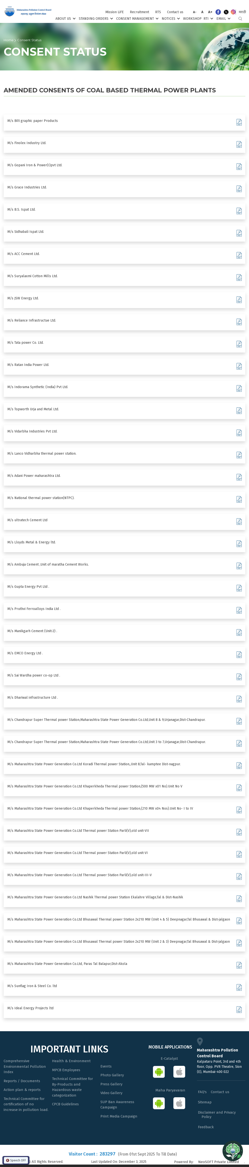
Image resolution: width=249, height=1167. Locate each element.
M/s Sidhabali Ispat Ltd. (25, 232)
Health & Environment (71, 1061)
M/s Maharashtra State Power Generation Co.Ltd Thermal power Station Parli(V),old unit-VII (78, 831)
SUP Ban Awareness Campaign (117, 1105)
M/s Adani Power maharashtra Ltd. (34, 476)
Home (9, 40)
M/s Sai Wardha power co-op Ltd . (33, 675)
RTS (158, 12)
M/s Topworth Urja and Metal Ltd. (33, 409)
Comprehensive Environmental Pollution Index (25, 1066)
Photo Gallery (112, 1075)
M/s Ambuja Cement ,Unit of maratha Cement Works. (48, 564)
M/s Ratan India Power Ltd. (28, 365)
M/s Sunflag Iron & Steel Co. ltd (32, 986)
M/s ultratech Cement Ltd (27, 520)
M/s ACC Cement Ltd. (23, 254)
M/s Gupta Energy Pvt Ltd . (28, 587)
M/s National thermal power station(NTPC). (40, 498)
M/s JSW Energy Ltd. (23, 298)
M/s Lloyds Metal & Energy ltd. (31, 542)
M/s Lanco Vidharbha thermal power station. (41, 453)
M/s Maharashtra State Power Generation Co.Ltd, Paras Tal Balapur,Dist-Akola (67, 964)
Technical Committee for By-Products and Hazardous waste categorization (72, 1087)
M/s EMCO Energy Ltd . (25, 653)
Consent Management (137, 18)
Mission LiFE (114, 12)
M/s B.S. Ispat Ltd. (21, 209)
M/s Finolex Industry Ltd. (26, 143)
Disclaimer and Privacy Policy (217, 1114)
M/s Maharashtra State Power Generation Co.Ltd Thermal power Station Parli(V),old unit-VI (77, 853)
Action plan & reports (22, 1090)
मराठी (242, 12)
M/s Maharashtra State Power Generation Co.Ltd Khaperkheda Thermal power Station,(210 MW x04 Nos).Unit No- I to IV (100, 808)
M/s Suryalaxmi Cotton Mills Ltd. (32, 276)
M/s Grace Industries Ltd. (27, 187)
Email (223, 18)
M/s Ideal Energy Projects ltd (30, 1008)
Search (240, 18)
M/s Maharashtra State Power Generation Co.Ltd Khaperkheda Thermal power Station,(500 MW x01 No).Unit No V (94, 786)
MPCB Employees (66, 1070)
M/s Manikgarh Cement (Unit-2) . (32, 631)
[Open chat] (232, 1150)
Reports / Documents (22, 1081)
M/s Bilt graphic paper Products (32, 121)
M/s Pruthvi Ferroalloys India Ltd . (34, 609)
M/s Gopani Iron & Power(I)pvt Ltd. (34, 165)
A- (194, 12)
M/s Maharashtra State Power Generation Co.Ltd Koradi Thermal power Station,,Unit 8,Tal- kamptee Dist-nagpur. (94, 764)
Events (106, 1066)
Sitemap (205, 1102)
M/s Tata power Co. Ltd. (25, 343)
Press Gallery (111, 1084)
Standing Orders (95, 18)
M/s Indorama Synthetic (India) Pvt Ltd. (37, 387)
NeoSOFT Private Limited (218, 1162)
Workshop (192, 19)
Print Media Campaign (118, 1116)
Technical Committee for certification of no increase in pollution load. (26, 1104)
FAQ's (202, 1092)
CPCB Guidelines (65, 1104)
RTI (208, 18)
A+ (210, 12)
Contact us (175, 12)
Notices (170, 18)
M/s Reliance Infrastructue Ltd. (31, 320)
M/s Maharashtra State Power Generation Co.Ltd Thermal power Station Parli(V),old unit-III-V (79, 875)
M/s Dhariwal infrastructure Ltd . (32, 698)
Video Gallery (111, 1093)
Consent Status (29, 40)
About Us (65, 18)
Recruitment (139, 12)
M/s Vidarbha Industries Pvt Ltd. (32, 431)
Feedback (206, 1127)
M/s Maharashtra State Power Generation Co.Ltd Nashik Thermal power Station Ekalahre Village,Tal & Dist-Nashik (95, 897)
